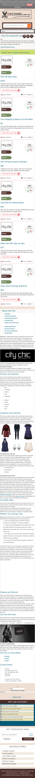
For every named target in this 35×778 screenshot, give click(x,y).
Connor (22, 496)
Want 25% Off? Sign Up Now (13, 243)
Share (31, 94)
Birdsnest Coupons (8, 761)
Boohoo (18, 496)
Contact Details (8, 333)
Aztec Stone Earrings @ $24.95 (14, 286)
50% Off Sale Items (9, 77)
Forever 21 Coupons (8, 758)
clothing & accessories (5, 494)
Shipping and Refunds (10, 326)
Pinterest (7, 658)
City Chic (15, 52)
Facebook (7, 656)
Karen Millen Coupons (9, 756)
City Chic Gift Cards (9, 328)
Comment (25, 94)
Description (7, 313)
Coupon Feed (30, 771)
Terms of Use (16, 771)
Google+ (7, 660)
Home (2, 771)
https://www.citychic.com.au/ (8, 47)
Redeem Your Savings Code (12, 322)
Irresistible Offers (9, 320)
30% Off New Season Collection (14, 162)
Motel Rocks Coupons (9, 763)
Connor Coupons (7, 753)
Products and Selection (10, 316)
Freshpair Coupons (8, 751)
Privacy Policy (8, 771)
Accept (29, 5)
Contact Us (23, 771)
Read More (17, 7)
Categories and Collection (11, 318)
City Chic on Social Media (11, 330)
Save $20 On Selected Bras (12, 203)
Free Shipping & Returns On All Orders (17, 119)
